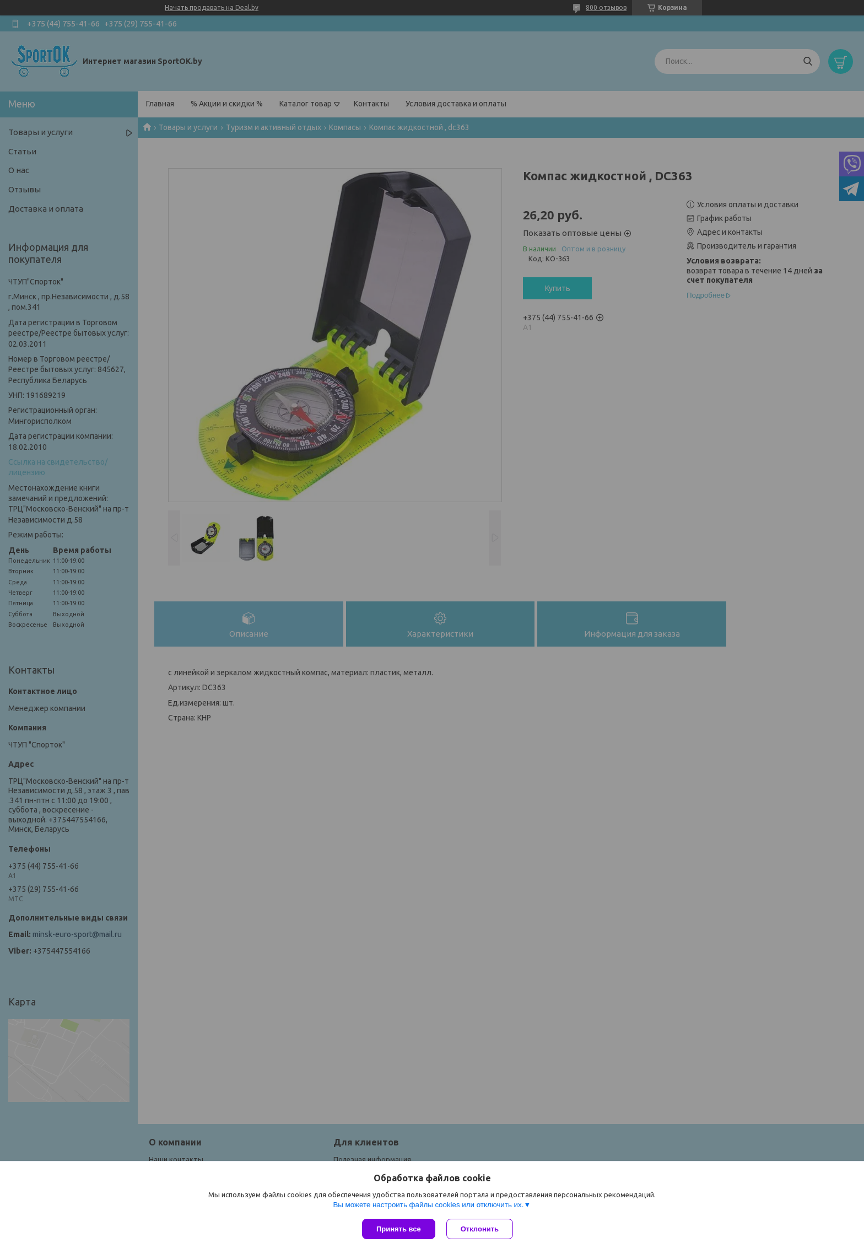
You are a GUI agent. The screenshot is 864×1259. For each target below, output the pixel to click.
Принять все (398, 1229)
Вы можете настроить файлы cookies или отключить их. (428, 1205)
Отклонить (480, 1229)
